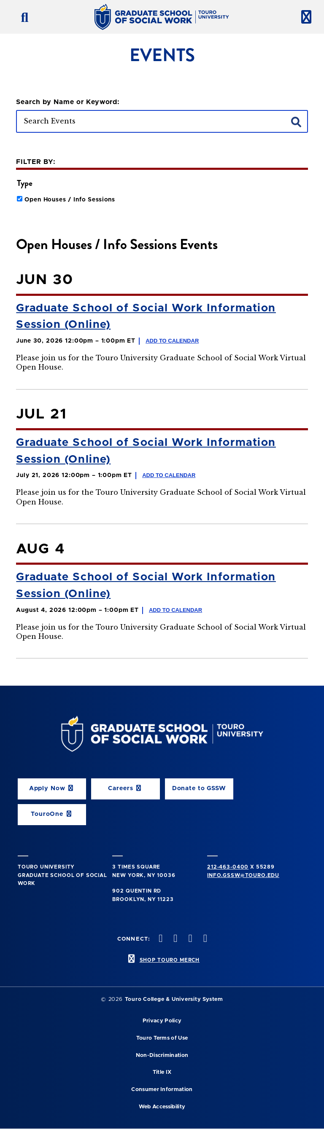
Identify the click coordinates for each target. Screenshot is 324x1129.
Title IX (162, 1072)
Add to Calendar (172, 341)
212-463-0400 (227, 866)
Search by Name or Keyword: (68, 102)
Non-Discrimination (162, 1055)
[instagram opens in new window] (174, 939)
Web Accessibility (162, 1107)
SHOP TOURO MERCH (170, 960)
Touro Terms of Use (162, 1038)
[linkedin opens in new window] (204, 939)
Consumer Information (161, 1089)
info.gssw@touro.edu (243, 875)
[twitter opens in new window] (159, 939)
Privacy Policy (162, 1021)
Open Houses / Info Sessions (69, 200)
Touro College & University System (174, 999)
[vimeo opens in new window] (189, 939)
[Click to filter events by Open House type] (19, 198)
